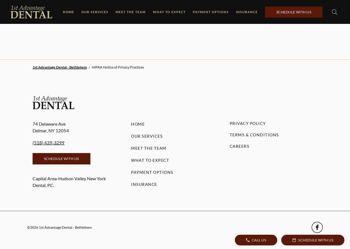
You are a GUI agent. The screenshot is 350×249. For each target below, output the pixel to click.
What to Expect (169, 12)
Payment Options (211, 12)
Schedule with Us (293, 12)
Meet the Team (131, 12)
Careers (240, 146)
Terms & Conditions (254, 134)
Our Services (94, 12)
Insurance (247, 12)
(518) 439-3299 (49, 142)
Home (68, 12)
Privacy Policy (248, 123)
